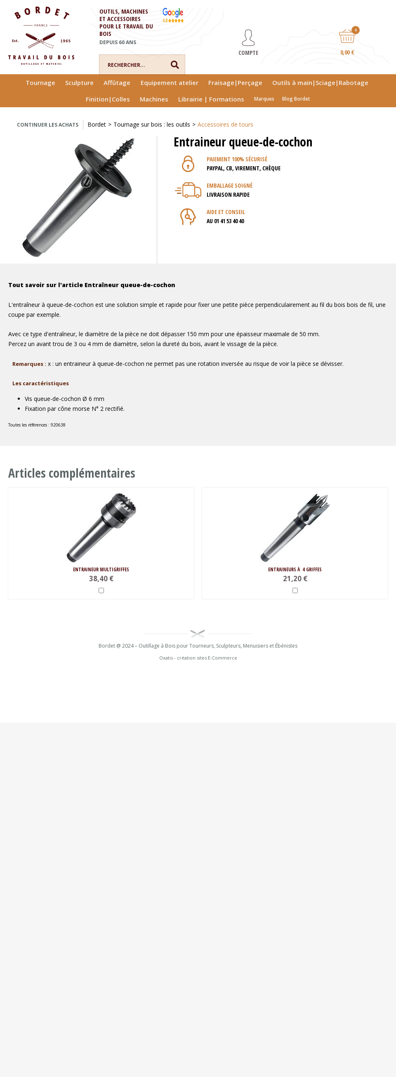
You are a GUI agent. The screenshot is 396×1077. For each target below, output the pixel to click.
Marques (264, 98)
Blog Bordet (296, 98)
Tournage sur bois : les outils (151, 124)
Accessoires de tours (225, 124)
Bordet (96, 124)
